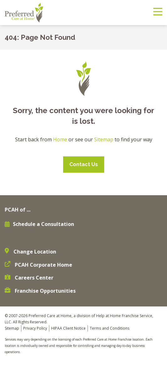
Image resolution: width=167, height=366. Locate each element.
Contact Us (83, 164)
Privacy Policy (35, 328)
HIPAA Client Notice (68, 328)
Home (60, 139)
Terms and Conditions (109, 328)
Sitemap (103, 139)
